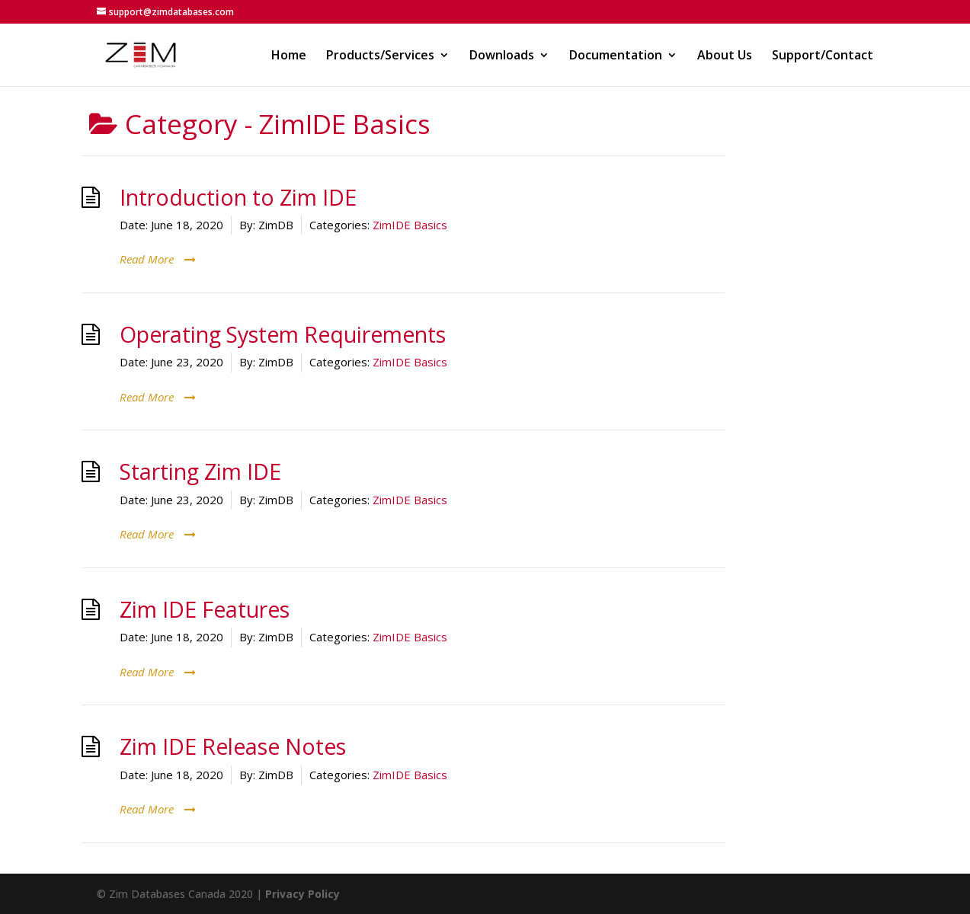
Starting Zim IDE (200, 471)
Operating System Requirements (283, 334)
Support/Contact (822, 56)
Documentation (615, 56)
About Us (724, 56)
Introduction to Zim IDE (238, 197)
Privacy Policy (302, 894)
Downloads (501, 56)
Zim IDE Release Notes (233, 746)
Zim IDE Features (205, 609)
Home (288, 56)
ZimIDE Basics (410, 224)
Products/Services (380, 56)
